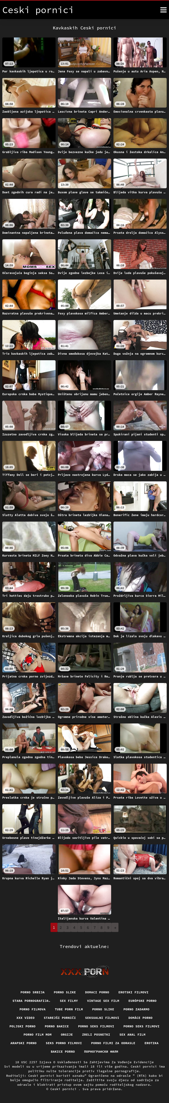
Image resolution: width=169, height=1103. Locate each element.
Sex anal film (132, 1034)
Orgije (67, 1034)
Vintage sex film (103, 1001)
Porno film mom (37, 1034)
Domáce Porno (140, 1018)
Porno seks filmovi (96, 1026)
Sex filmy (69, 1001)
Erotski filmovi (133, 992)
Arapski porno (24, 1043)
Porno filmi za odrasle (113, 1043)
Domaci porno (97, 992)
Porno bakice (57, 1026)
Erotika (151, 1043)
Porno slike (65, 992)
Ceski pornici (64, 1089)
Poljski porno (22, 1026)
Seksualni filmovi (102, 1018)
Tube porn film (69, 1009)
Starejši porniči (60, 1018)
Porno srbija (32, 992)
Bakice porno (63, 1051)
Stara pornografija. (31, 1001)
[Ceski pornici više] (163, 9)
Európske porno (142, 1001)
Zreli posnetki (96, 1034)
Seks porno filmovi (64, 1043)
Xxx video (26, 1018)
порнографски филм (101, 1051)
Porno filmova (33, 1009)
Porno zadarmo (136, 1009)
